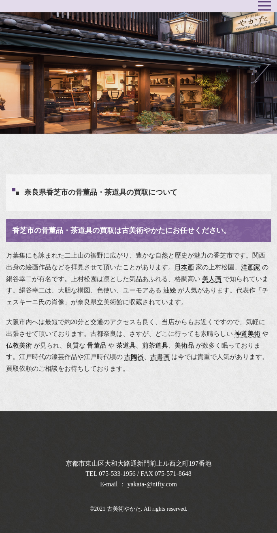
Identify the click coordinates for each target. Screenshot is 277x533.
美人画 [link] (212, 278)
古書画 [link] (160, 356)
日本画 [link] (184, 267)
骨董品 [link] (97, 345)
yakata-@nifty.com (152, 484)
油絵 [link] (169, 290)
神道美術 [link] (247, 333)
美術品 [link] (184, 345)
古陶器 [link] (134, 356)
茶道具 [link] (126, 345)
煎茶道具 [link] (155, 345)
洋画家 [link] (250, 267)
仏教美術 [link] (19, 345)
